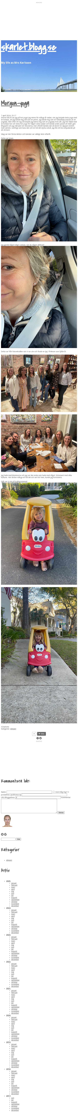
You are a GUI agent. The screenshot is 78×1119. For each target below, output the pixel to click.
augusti (14, 900)
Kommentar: (66, 797)
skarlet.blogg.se (28, 47)
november (15, 906)
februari (14, 888)
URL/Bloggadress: (8, 797)
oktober (14, 904)
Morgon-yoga (15, 103)
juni (12, 896)
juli (12, 898)
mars (13, 890)
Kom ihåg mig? (61, 792)
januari (14, 886)
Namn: (3, 792)
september (15, 902)
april (13, 892)
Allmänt (13, 729)
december (15, 909)
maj (12, 894)
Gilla (42, 734)
